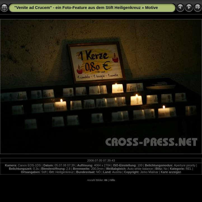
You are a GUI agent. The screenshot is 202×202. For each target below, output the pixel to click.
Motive (151, 7)
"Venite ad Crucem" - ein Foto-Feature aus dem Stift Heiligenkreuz (77, 7)
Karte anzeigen (171, 172)
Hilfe (112, 180)
